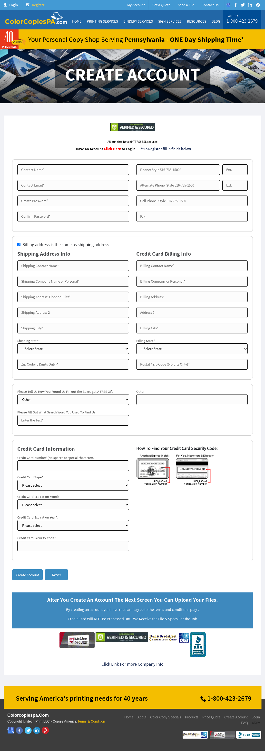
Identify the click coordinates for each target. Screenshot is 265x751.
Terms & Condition (91, 722)
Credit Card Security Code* (36, 538)
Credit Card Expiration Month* (39, 496)
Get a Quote (161, 4)
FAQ (244, 723)
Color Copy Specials (165, 718)
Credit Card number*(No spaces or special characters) (56, 458)
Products (191, 718)
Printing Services (102, 21)
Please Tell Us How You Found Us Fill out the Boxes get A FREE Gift (65, 391)
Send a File (186, 4)
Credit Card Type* (30, 477)
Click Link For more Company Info (132, 664)
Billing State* (145, 341)
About (141, 718)
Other (140, 391)
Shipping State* (28, 341)
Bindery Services (138, 21)
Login (13, 4)
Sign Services (170, 21)
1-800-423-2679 (242, 20)
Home (76, 21)
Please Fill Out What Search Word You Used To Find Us (56, 412)
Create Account (236, 718)
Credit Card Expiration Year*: (37, 517)
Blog (216, 21)
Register (38, 4)
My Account (136, 4)
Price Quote (211, 718)
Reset (56, 574)
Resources (196, 21)
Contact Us (210, 4)
